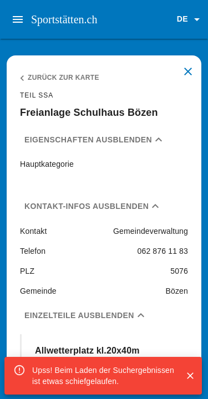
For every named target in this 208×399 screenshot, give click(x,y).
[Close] (190, 376)
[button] (190, 19)
